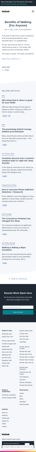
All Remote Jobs (7, 334)
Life (9, 116)
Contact (4, 426)
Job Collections (24, 377)
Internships (23, 342)
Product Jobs (6, 363)
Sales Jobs (5, 366)
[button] (33, 11)
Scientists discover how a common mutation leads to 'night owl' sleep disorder (18, 160)
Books (21, 399)
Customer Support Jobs (9, 343)
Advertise (4, 415)
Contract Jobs (24, 333)
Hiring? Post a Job (7, 336)
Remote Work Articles (26, 385)
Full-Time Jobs (24, 336)
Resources (24, 390)
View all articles (18, 279)
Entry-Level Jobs (7, 352)
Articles (22, 393)
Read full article (11, 59)
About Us (4, 412)
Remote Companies (6, 390)
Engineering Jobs (7, 349)
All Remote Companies (9, 395)
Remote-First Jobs (25, 351)
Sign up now (18, 312)
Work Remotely (24, 404)
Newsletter (23, 401)
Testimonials (5, 418)
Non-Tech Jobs (6, 357)
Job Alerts (22, 379)
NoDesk (5, 409)
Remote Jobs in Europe (27, 360)
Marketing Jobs (6, 355)
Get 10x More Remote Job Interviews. (14, 4)
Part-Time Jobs (24, 339)
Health (5, 70)
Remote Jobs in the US (26, 362)
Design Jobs (5, 346)
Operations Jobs (7, 360)
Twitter (4, 423)
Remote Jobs (7, 330)
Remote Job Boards (25, 382)
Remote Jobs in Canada (27, 357)
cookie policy (27, 447)
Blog (21, 396)
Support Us (5, 421)
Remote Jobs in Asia (26, 354)
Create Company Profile (9, 397)
